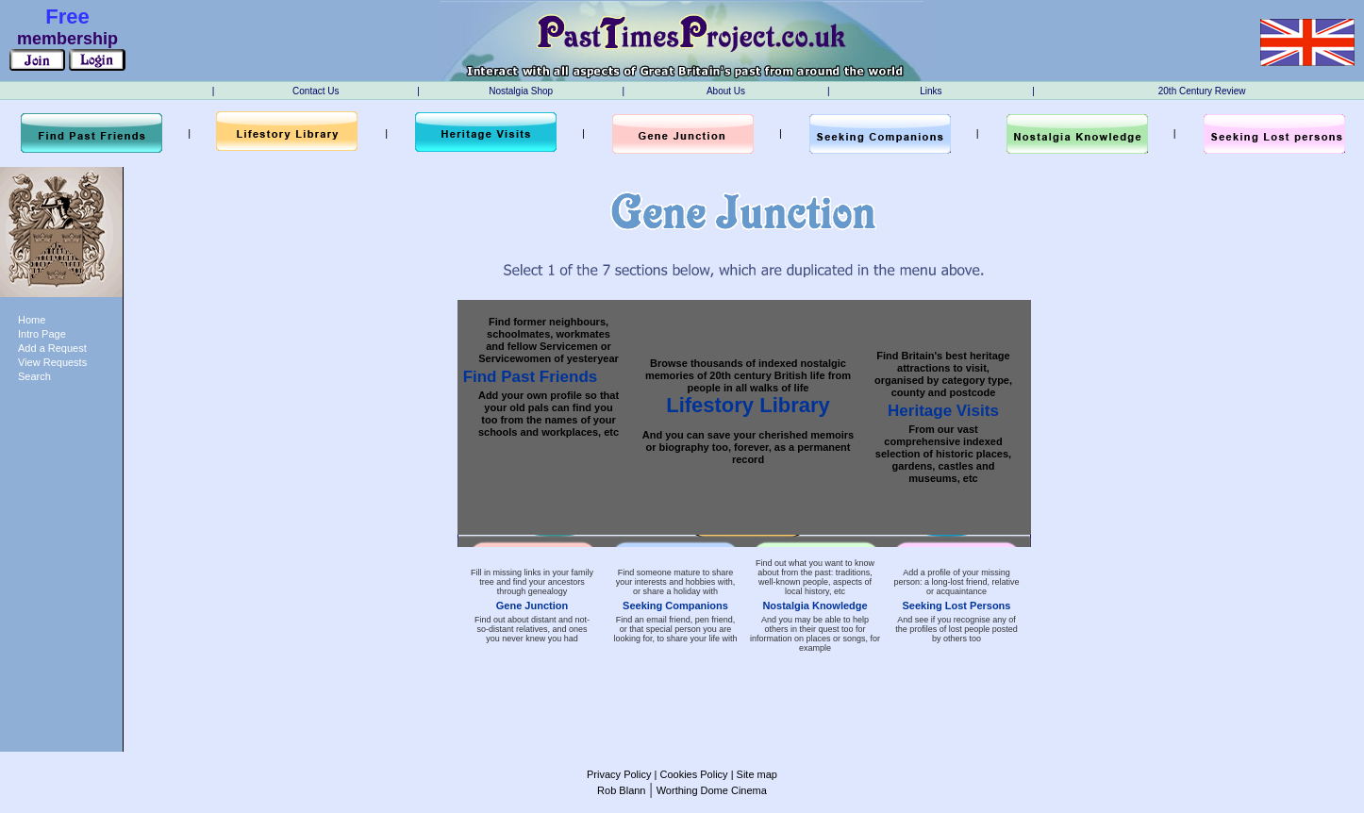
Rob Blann (621, 790)
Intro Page (42, 334)
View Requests (52, 362)
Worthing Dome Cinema (712, 790)
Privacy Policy (619, 774)
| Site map (752, 774)
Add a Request (52, 348)
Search (34, 376)
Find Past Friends (530, 377)
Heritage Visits (943, 411)
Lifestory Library (748, 405)
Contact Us (315, 91)
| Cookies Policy (689, 774)
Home (31, 319)
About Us (726, 91)
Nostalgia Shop (521, 91)
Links (930, 91)
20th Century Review (1202, 91)
